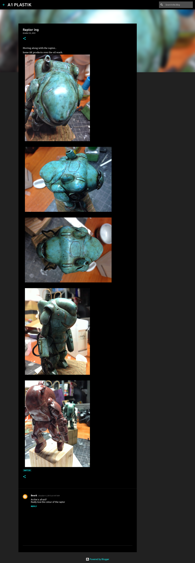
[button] (24, 38)
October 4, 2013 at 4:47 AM (48, 496)
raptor (27, 470)
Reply (34, 506)
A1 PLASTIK (19, 4)
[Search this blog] (178, 4)
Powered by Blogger (97, 559)
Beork (34, 495)
